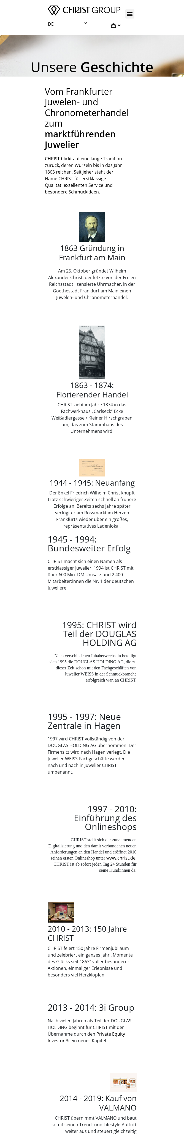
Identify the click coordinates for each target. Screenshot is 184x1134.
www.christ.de (121, 858)
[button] (129, 14)
